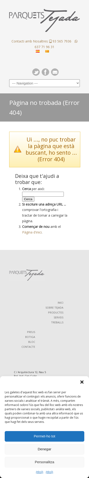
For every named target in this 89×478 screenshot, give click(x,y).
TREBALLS (57, 322)
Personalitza (44, 462)
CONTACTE (28, 346)
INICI (60, 302)
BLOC (31, 342)
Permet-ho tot (44, 436)
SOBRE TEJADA (54, 307)
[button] (82, 382)
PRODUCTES (55, 312)
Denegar (44, 449)
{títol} (39, 472)
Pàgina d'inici (32, 232)
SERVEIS (58, 317)
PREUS (31, 332)
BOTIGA (30, 337)
